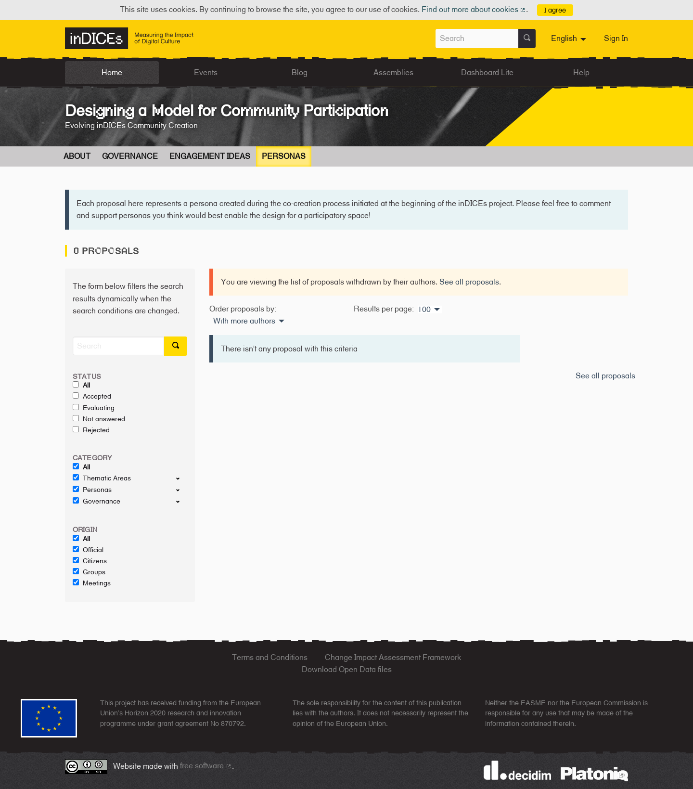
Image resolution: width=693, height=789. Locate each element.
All (81, 385)
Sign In (616, 38)
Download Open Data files (347, 669)
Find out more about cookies (474, 9)
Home (112, 72)
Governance (130, 156)
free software (206, 765)
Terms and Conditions (270, 657)
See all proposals (469, 281)
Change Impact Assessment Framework (393, 657)
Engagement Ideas (209, 156)
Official (88, 550)
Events (206, 72)
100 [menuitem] (424, 309)
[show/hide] (181, 478)
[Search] (118, 345)
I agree (555, 10)
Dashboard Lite (487, 72)
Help (581, 72)
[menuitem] (570, 38)
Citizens (90, 561)
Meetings (92, 583)
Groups (89, 572)
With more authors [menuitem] (244, 321)
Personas (284, 156)
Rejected (91, 430)
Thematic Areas (102, 478)
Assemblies (393, 72)
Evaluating (94, 408)
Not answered (99, 419)
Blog (300, 72)
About (77, 156)
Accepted (92, 396)
